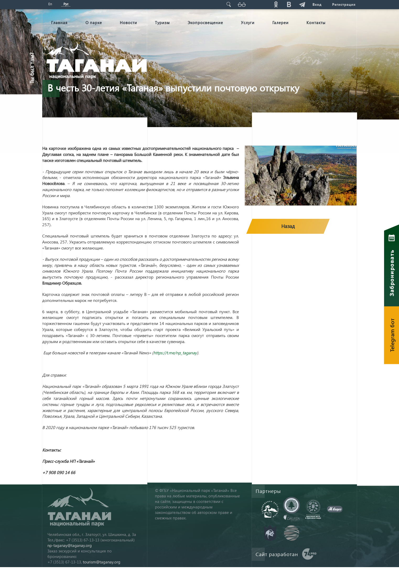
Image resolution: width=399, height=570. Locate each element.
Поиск (228, 4)
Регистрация (343, 4)
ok (275, 4)
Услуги (248, 22)
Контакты (316, 22)
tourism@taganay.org (101, 561)
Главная (59, 22)
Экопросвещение (205, 22)
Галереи (280, 22)
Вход (317, 4)
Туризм (162, 22)
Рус (65, 4)
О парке (93, 22)
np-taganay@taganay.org (69, 545)
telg (302, 4)
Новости (128, 22)
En (50, 4)
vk (288, 4)
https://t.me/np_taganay (175, 352)
